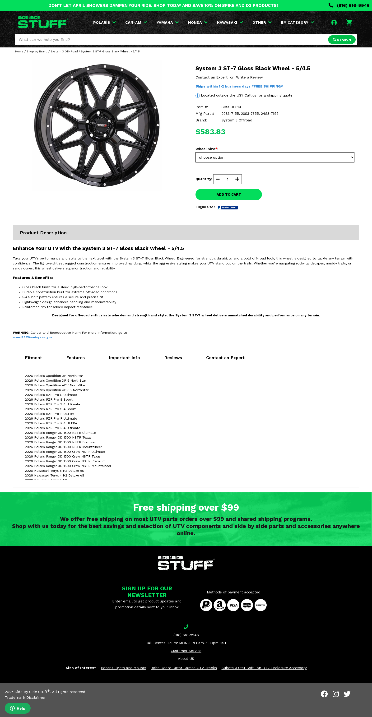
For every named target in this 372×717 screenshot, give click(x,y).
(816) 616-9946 (349, 5)
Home (19, 51)
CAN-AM (136, 22)
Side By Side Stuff (32, 691)
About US (186, 659)
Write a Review (249, 77)
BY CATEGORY (297, 22)
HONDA (198, 22)
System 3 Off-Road (64, 51)
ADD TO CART (229, 194)
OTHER (262, 22)
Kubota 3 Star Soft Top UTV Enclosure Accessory (264, 668)
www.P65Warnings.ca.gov (32, 337)
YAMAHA (168, 22)
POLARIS (104, 22)
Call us (250, 95)
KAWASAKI (230, 22)
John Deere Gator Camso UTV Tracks (184, 668)
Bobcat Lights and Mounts (123, 668)
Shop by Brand (37, 51)
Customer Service (186, 651)
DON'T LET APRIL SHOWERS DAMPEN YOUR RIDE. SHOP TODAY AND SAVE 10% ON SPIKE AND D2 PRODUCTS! (163, 5)
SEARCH (342, 40)
